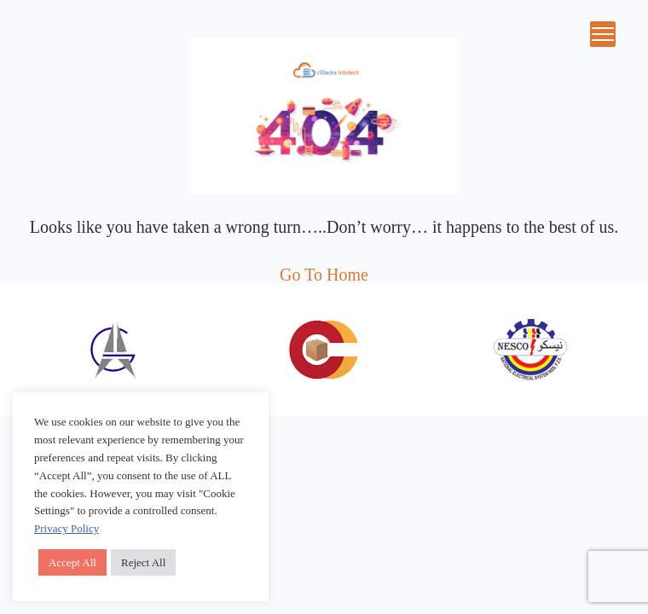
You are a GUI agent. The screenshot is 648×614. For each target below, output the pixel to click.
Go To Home (324, 274)
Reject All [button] (143, 562)
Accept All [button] (72, 562)
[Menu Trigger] (603, 34)
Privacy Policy (66, 528)
